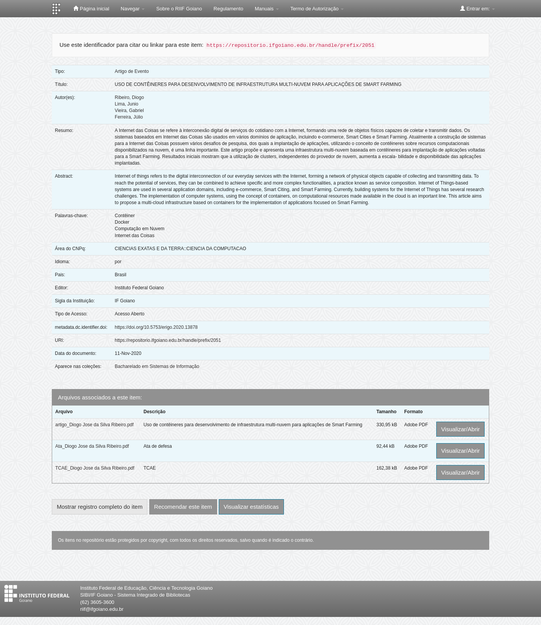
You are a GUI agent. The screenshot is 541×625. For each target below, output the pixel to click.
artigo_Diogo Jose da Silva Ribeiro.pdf (94, 424)
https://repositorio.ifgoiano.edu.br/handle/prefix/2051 (168, 340)
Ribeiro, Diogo (129, 97)
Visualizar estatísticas (251, 506)
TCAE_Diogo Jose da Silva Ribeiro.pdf (94, 468)
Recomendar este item (183, 506)
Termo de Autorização (317, 9)
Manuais (267, 9)
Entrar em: (477, 8)
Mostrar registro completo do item (99, 506)
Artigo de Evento (132, 71)
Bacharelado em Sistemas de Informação (157, 366)
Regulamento (228, 9)
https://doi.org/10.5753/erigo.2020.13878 (156, 327)
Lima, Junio (126, 104)
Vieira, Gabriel (129, 110)
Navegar (133, 9)
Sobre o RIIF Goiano (179, 9)
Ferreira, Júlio (129, 117)
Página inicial (91, 8)
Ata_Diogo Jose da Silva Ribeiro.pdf (92, 446)
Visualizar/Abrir (460, 429)
